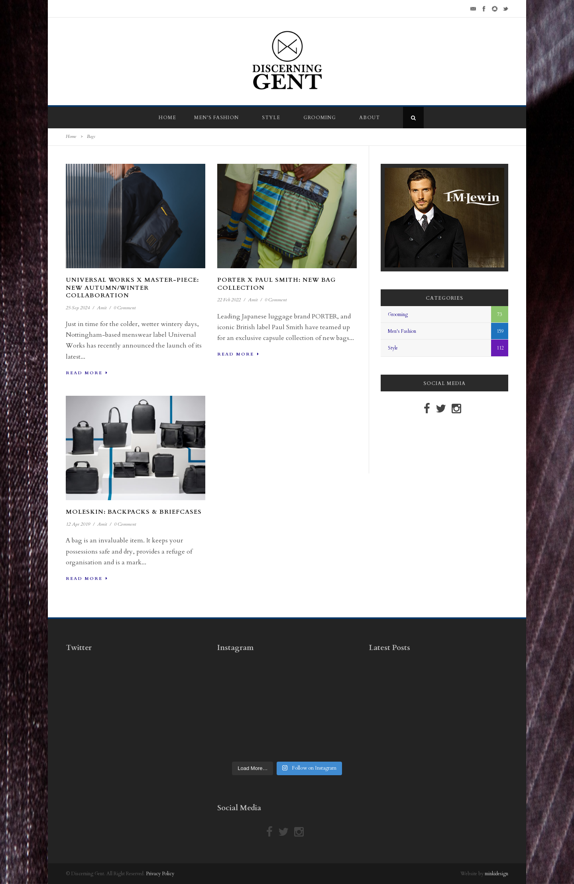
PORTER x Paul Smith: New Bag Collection (276, 284)
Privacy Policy (160, 873)
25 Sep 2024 (78, 307)
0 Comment (125, 307)
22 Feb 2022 (229, 300)
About (369, 117)
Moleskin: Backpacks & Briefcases (134, 512)
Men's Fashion (402, 331)
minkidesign (496, 873)
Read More (87, 373)
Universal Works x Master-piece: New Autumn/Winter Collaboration (132, 287)
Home (167, 117)
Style (271, 117)
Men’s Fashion (216, 117)
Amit (101, 307)
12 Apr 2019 (78, 524)
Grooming (319, 117)
